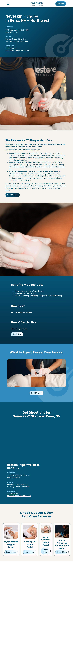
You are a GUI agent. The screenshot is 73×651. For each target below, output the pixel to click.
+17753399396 (10, 48)
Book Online (12, 195)
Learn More (11, 552)
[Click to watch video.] (36, 373)
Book (60, 4)
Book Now (17, 334)
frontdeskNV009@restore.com (17, 50)
